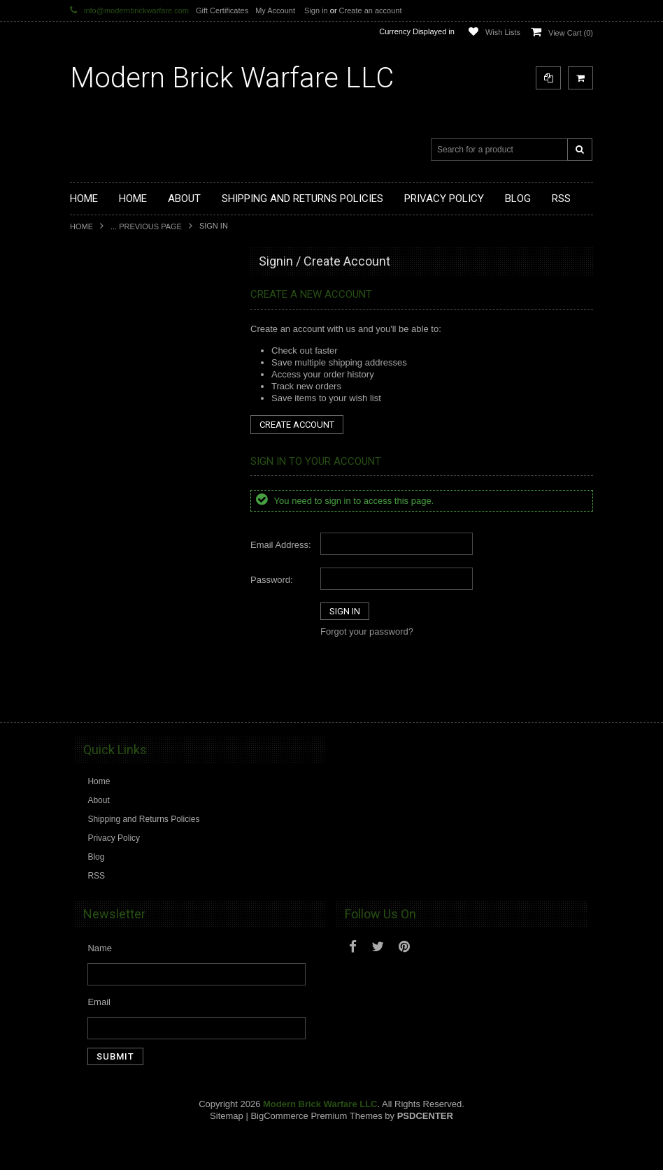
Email (98, 1035)
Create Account (296, 424)
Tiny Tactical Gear (111, 648)
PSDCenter (425, 1149)
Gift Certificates (222, 10)
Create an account (370, 10)
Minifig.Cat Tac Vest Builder (129, 483)
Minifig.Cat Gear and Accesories (138, 530)
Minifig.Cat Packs (110, 578)
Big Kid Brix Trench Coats (126, 602)
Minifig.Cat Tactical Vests (124, 459)
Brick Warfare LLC (232, 78)
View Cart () (570, 33)
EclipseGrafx (102, 672)
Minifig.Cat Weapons (117, 435)
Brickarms (96, 293)
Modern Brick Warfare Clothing (135, 696)
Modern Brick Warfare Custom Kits (142, 341)
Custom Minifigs (108, 412)
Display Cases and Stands (127, 317)
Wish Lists (502, 32)
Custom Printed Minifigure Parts (137, 388)
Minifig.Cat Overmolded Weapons (141, 554)
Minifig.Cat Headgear (117, 507)
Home (81, 226)
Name (99, 981)
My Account (275, 10)
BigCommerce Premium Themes (316, 1149)
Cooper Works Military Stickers (135, 625)
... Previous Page (146, 226)
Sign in (316, 10)
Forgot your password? (366, 631)
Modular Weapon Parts (121, 365)
